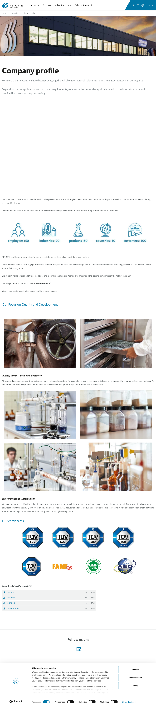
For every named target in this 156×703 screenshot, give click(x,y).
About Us (15, 14)
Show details (128, 698)
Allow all (135, 666)
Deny (135, 682)
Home (4, 14)
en (152, 6)
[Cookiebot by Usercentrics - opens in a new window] (15, 698)
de (149, 6)
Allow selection (135, 674)
